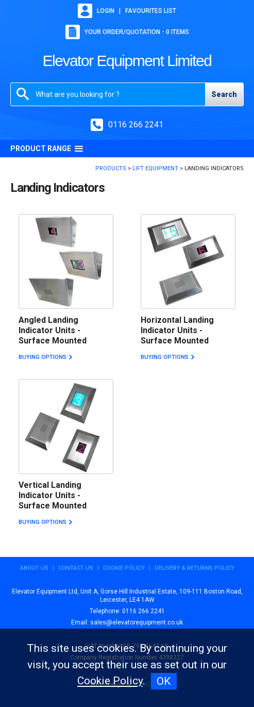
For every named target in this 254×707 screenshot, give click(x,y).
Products (110, 168)
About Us (34, 568)
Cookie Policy (124, 568)
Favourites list (150, 10)
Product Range (46, 148)
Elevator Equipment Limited (127, 60)
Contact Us (75, 568)
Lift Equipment (155, 168)
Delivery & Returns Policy (194, 568)
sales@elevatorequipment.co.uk (136, 622)
